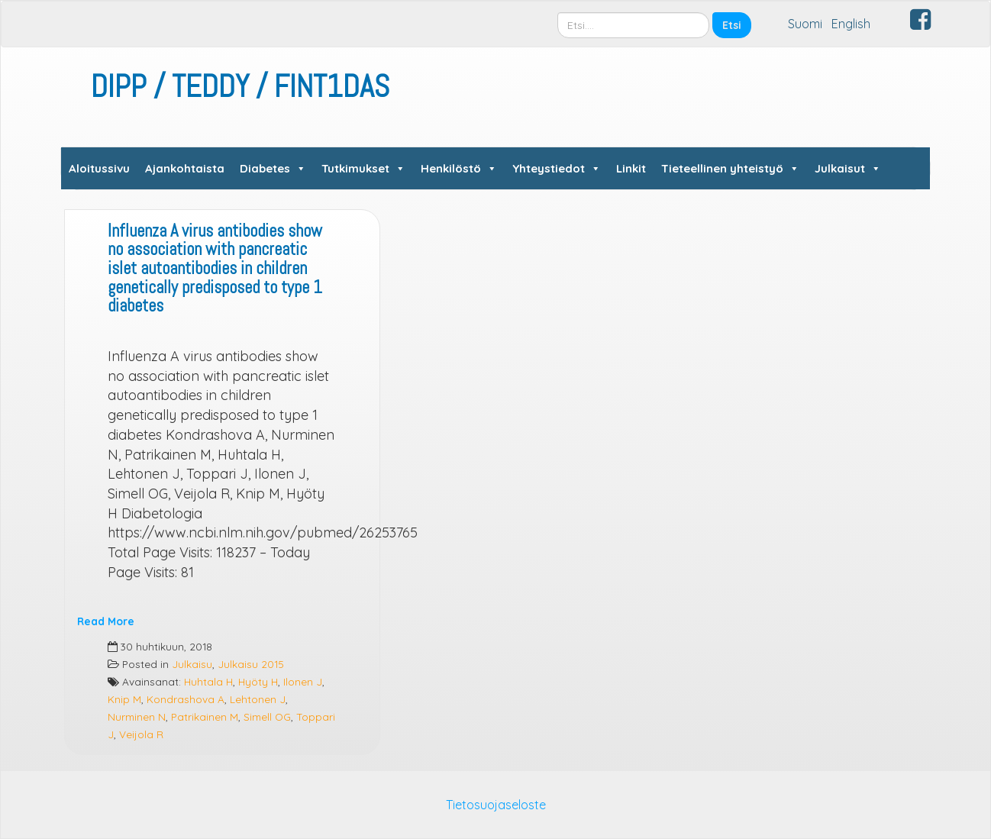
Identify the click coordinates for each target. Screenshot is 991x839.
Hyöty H (258, 681)
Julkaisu (192, 663)
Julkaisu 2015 (251, 663)
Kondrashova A (185, 698)
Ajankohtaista (184, 168)
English (850, 23)
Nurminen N (137, 716)
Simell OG (267, 716)
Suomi (805, 23)
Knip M (124, 698)
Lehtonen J (258, 698)
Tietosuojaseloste (496, 804)
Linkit (631, 168)
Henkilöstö (459, 168)
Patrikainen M (204, 716)
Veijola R (141, 734)
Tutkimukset (363, 168)
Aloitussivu (99, 168)
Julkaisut (848, 168)
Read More (105, 621)
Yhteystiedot (556, 168)
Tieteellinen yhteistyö (730, 168)
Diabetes (273, 168)
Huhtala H (208, 681)
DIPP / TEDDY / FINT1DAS (240, 86)
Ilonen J (302, 681)
